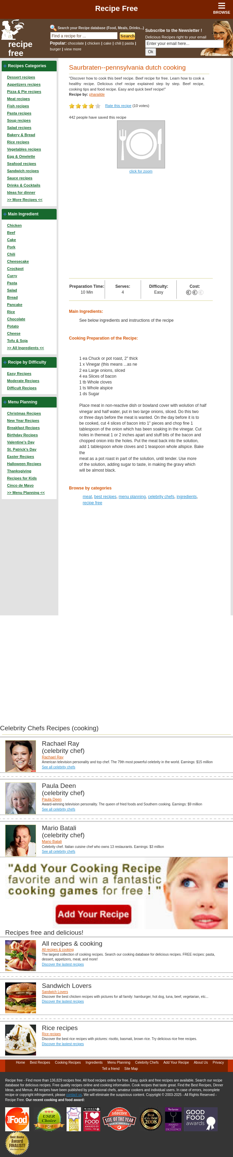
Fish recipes (18, 106)
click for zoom (140, 171)
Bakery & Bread (21, 135)
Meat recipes (18, 99)
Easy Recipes (19, 373)
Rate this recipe (118, 106)
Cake (11, 240)
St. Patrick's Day (21, 449)
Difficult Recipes (21, 388)
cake (107, 43)
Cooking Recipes (68, 1062)
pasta (129, 43)
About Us (201, 1062)
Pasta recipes (19, 113)
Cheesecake (18, 261)
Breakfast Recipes (23, 428)
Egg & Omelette (21, 156)
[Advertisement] (141, 227)
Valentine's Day (20, 442)
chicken (93, 43)
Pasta (12, 283)
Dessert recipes (21, 77)
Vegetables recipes (24, 149)
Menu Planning (22, 402)
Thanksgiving (19, 471)
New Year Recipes (23, 420)
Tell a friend (110, 1069)
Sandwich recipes (23, 171)
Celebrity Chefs (147, 1062)
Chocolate (16, 319)
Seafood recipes (21, 164)
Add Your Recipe (176, 1062)
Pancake (14, 305)
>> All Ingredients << (25, 348)
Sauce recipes (19, 178)
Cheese (13, 333)
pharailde (97, 94)
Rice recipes (18, 142)
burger (55, 49)
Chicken (14, 225)
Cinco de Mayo (20, 485)
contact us (74, 1095)
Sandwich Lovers (55, 992)
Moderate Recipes (23, 381)
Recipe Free (116, 8)
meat (87, 496)
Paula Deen (52, 799)
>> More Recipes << (24, 200)
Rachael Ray (52, 757)
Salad (12, 290)
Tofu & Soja (17, 341)
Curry (12, 276)
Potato (13, 326)
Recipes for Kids (22, 478)
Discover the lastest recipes (63, 964)
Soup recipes (19, 120)
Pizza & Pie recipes (24, 92)
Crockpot (15, 269)
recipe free (20, 49)
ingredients (187, 496)
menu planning (132, 496)
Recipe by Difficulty (27, 362)
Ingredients (94, 1062)
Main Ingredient (23, 214)
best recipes (105, 496)
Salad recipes (19, 128)
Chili (11, 254)
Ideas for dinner (21, 192)
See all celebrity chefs (58, 767)
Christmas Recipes (24, 413)
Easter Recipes (20, 456)
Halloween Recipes (24, 464)
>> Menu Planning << (26, 493)
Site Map (131, 1069)
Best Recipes (40, 1062)
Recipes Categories (27, 65)
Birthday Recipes (22, 435)
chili (118, 43)
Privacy (218, 1062)
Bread (12, 297)
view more (72, 49)
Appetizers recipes (23, 84)
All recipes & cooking (58, 950)
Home (20, 1062)
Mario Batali (52, 841)
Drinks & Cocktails (23, 185)
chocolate (76, 43)
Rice (11, 312)
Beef (11, 233)
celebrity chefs (161, 496)
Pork (11, 247)
